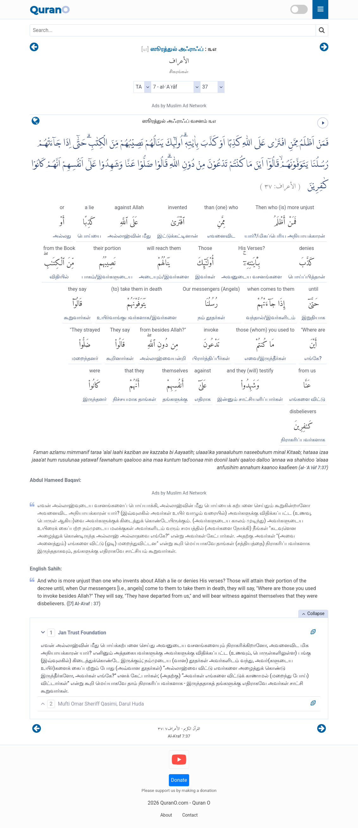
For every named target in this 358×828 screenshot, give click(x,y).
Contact (190, 815)
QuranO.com (174, 803)
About (166, 815)
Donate (179, 780)
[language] (35, 122)
